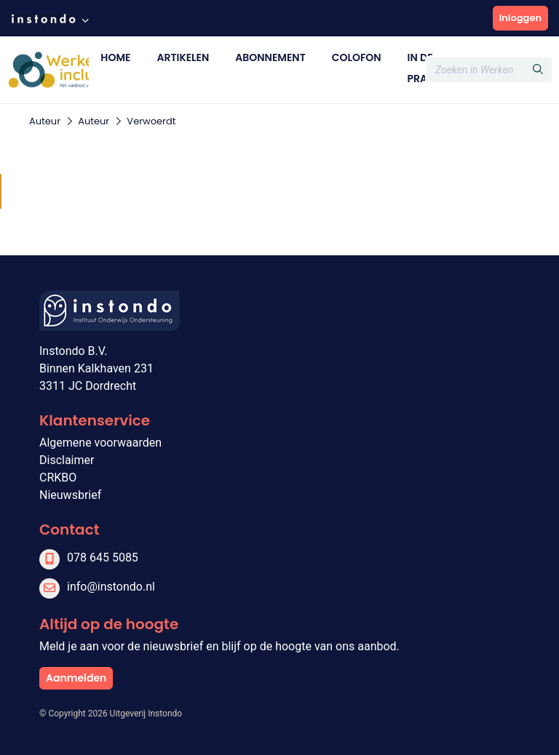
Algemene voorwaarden (100, 443)
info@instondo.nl (111, 587)
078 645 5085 (102, 557)
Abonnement (270, 57)
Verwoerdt (151, 121)
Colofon (356, 57)
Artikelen (182, 57)
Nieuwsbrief (70, 495)
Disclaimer (66, 460)
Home (115, 57)
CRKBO (57, 477)
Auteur (44, 121)
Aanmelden (76, 678)
